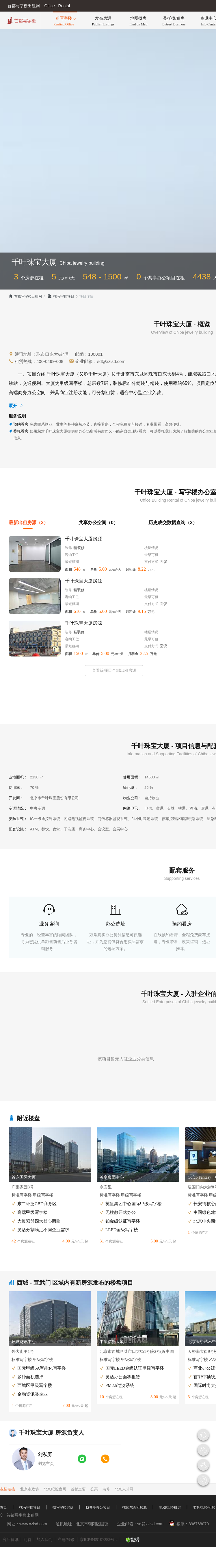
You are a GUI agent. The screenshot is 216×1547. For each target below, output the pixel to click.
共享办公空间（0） (98, 522)
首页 (3, 1507)
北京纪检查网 (55, 1489)
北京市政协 (29, 1489)
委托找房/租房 (204, 1507)
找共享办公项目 (98, 1507)
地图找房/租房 (170, 1507)
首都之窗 (78, 1489)
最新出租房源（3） (28, 522)
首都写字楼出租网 (25, 296)
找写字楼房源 (63, 1507)
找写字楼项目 (60, 296)
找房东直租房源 (134, 1507)
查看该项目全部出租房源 (114, 670)
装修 (106, 1489)
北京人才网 (124, 1489)
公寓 (94, 1489)
